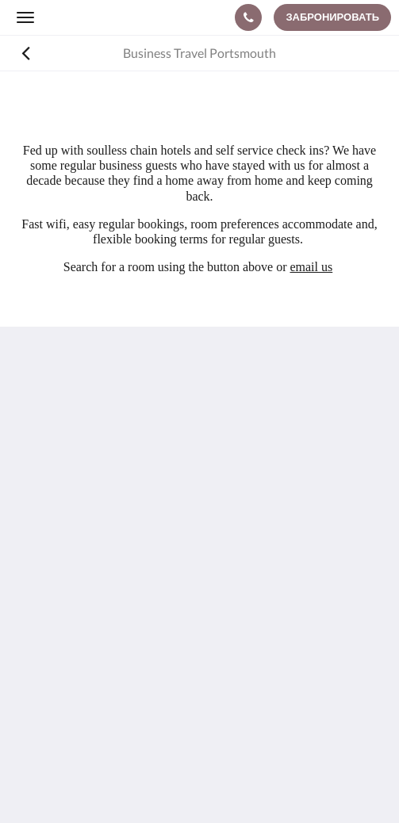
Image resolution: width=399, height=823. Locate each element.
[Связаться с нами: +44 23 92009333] (248, 17)
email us (311, 267)
